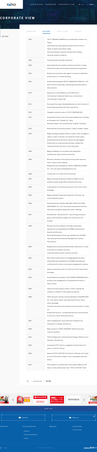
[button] (83, 399)
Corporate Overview (29, 426)
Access (26, 438)
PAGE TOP (48, 408)
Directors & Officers (31, 434)
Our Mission (36, 4)
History (26, 431)
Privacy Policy (77, 426)
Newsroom (51, 4)
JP (79, 4)
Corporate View (67, 4)
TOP (28, 381)
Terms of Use (77, 430)
